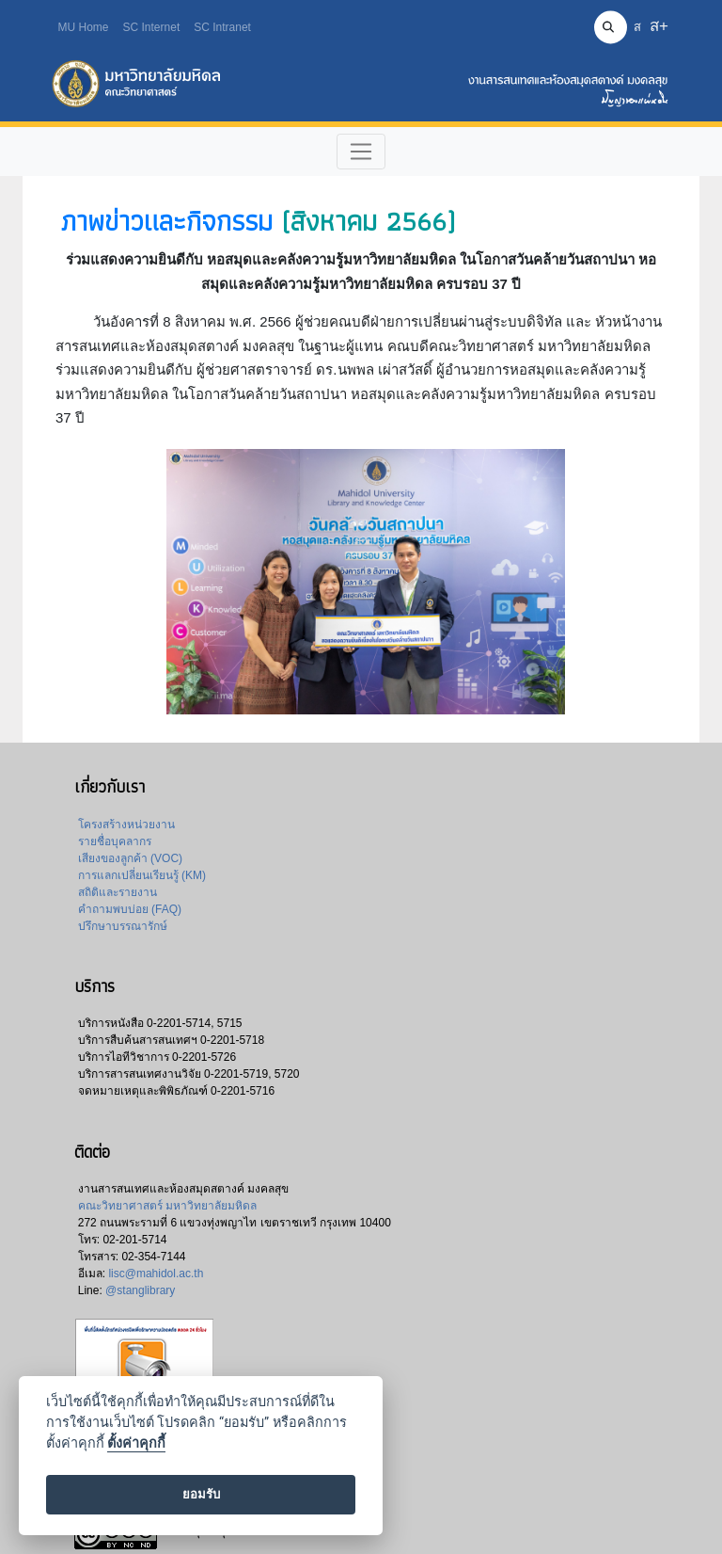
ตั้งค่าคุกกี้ (136, 1443)
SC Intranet (222, 27)
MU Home (83, 27)
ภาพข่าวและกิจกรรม (166, 221)
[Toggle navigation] (361, 151)
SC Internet (151, 27)
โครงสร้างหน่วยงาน (126, 824)
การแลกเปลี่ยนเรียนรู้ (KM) (142, 875)
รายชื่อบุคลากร (114, 841)
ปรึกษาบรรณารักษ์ (122, 926)
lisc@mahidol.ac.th (155, 1273)
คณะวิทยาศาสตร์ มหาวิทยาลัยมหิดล (167, 1205)
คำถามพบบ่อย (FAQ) (129, 909)
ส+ (659, 26)
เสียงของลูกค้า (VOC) (130, 858)
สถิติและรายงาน (117, 892)
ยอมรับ (201, 1494)
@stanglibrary (140, 1290)
